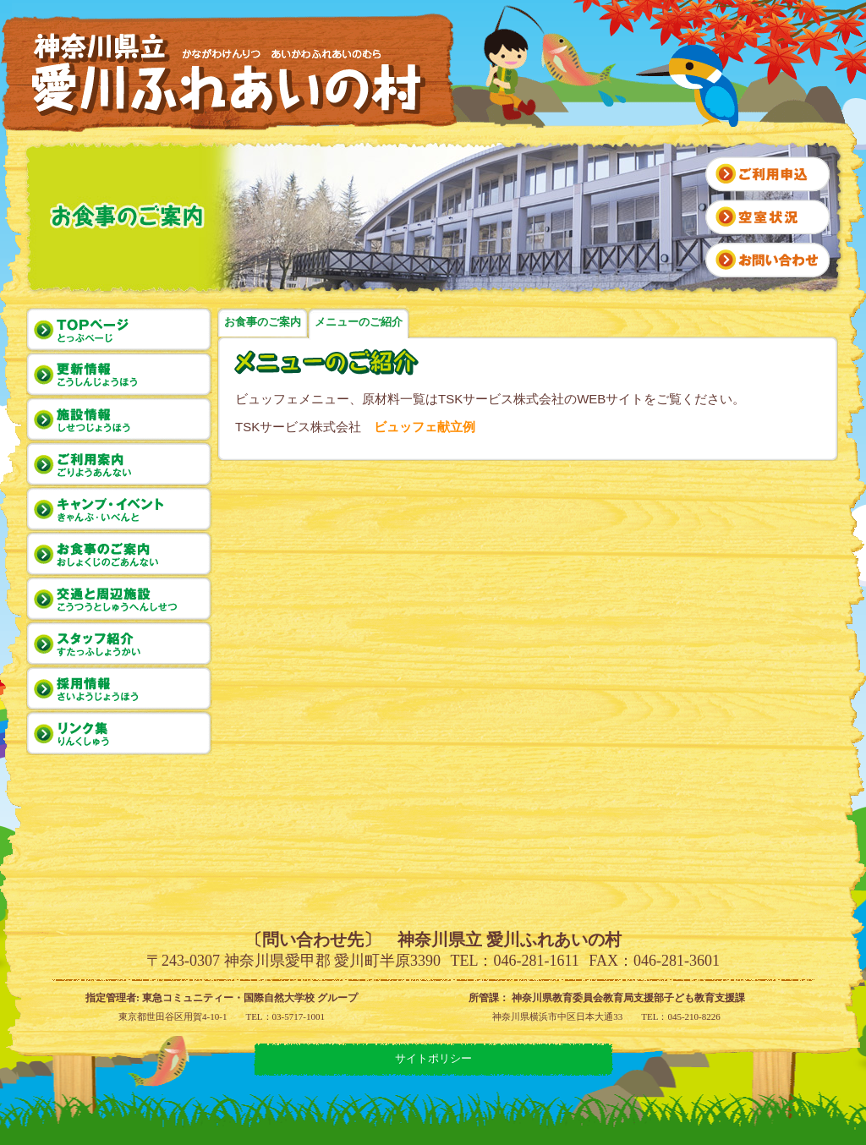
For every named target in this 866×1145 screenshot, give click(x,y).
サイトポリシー (433, 1058)
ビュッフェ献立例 (424, 426)
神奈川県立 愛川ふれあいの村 (231, 74)
